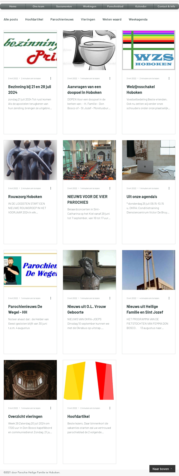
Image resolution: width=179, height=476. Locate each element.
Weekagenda (138, 19)
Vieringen (88, 19)
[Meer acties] (52, 78)
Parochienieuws (62, 19)
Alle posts (11, 19)
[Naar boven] (162, 468)
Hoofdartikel (34, 19)
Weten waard (111, 19)
